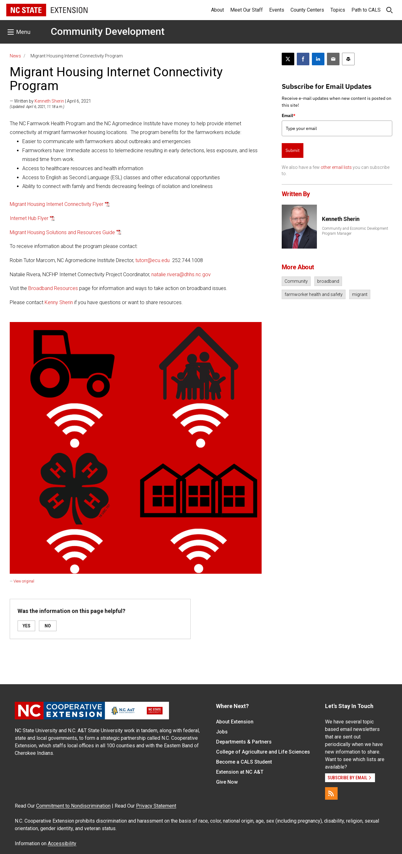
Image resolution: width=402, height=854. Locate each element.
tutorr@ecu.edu (152, 260)
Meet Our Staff (246, 10)
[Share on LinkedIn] (318, 59)
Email (289, 115)
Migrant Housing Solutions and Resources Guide (62, 232)
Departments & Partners (244, 742)
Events (276, 10)
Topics (337, 10)
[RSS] (331, 793)
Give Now (227, 782)
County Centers (307, 10)
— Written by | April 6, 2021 (50, 101)
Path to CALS (366, 10)
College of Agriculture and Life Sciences (263, 752)
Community (296, 281)
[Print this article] (348, 59)
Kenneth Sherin (49, 101)
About (217, 10)
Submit (292, 150)
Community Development (108, 31)
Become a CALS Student (244, 762)
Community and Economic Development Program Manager (355, 231)
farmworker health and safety (314, 294)
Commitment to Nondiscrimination (73, 806)
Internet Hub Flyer (29, 218)
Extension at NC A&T (239, 772)
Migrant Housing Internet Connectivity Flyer (56, 204)
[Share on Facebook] (303, 59)
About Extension (234, 722)
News (15, 55)
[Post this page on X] (288, 59)
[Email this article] (333, 59)
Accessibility (62, 843)
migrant (359, 294)
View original (24, 581)
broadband (328, 281)
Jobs (222, 732)
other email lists (336, 167)
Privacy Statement (156, 806)
